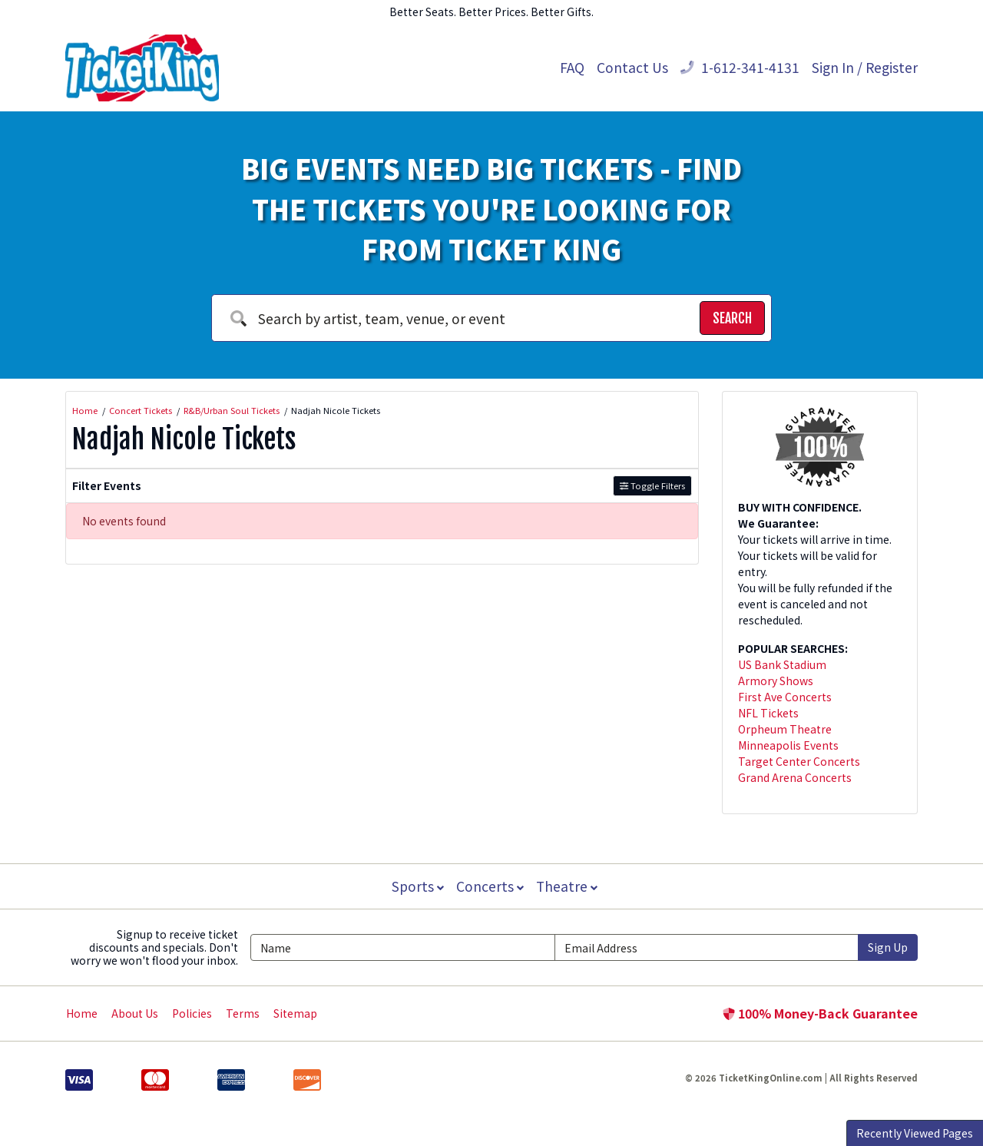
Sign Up (888, 947)
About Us (134, 1013)
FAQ (572, 67)
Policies (192, 1013)
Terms (243, 1013)
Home (82, 1013)
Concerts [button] (490, 886)
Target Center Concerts (799, 761)
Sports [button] (416, 886)
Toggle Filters (652, 485)
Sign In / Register (865, 67)
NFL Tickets (768, 712)
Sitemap (295, 1013)
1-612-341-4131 (739, 67)
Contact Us (632, 67)
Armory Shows (775, 680)
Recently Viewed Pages (914, 1133)
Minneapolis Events (788, 745)
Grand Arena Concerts (795, 777)
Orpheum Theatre (785, 729)
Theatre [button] (568, 886)
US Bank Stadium (782, 664)
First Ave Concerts (785, 696)
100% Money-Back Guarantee (820, 1013)
